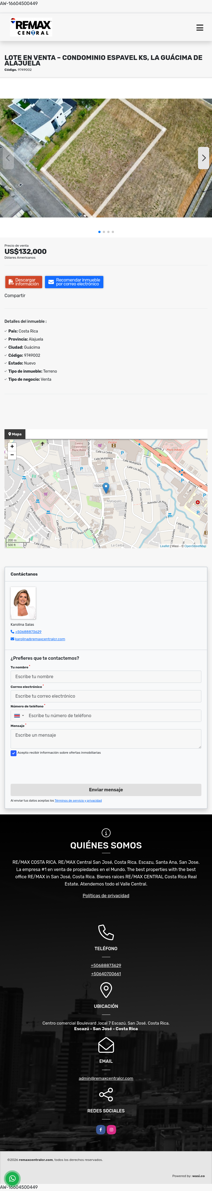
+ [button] (12, 447)
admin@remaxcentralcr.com (106, 1078)
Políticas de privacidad (106, 895)
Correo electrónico (27, 686)
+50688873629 (28, 632)
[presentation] (53, 768)
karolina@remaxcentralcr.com (40, 639)
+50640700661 (106, 973)
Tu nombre (20, 667)
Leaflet (164, 546)
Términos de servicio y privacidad (78, 800)
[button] (99, 232)
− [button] (12, 455)
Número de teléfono (28, 706)
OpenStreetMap (195, 546)
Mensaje (18, 725)
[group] (106, 158)
